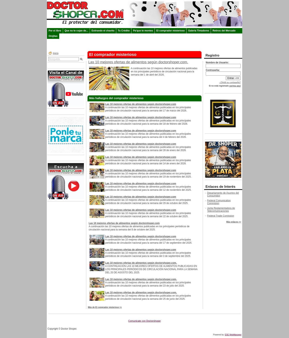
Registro (212, 55)
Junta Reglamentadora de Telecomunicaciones (221, 209)
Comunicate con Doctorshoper (144, 321)
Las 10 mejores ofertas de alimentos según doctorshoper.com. (138, 62)
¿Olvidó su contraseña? (230, 82)
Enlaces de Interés (220, 187)
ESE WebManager (233, 335)
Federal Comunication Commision (219, 202)
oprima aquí (235, 86)
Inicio (55, 53)
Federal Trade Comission (220, 215)
